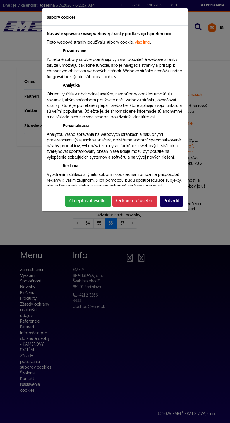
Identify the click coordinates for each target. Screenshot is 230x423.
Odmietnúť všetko (135, 201)
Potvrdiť (171, 201)
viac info (142, 42)
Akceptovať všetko (88, 201)
